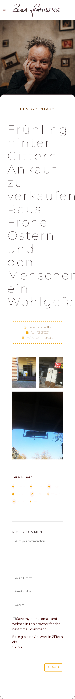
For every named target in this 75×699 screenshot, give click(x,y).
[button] (20, 486)
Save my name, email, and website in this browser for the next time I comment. (36, 624)
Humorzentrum (37, 109)
